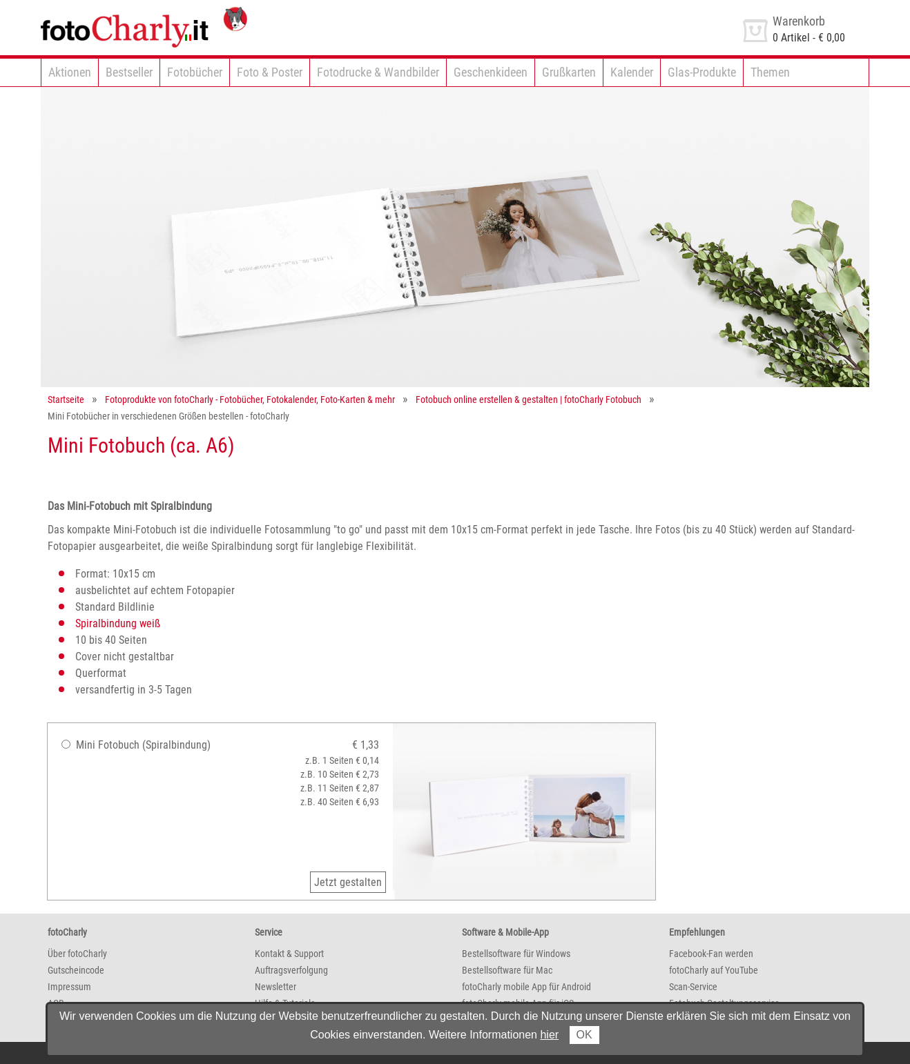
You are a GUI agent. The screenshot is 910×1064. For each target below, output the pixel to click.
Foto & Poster (269, 72)
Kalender (631, 72)
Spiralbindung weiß (117, 623)
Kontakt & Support (289, 953)
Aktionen (69, 72)
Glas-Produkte (702, 72)
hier (549, 1035)
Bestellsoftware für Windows (516, 953)
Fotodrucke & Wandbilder (378, 72)
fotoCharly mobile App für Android (526, 986)
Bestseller (129, 72)
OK (584, 1035)
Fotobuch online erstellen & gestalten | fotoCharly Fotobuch (528, 399)
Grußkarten (569, 72)
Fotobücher (194, 72)
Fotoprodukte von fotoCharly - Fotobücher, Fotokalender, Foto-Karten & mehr (250, 399)
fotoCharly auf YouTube (713, 970)
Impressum (69, 986)
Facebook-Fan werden (711, 953)
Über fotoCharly (77, 953)
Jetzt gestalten (348, 882)
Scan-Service (693, 986)
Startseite (66, 399)
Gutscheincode (76, 970)
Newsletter (275, 986)
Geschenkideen (490, 72)
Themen (770, 72)
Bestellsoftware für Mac (507, 970)
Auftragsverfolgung (291, 970)
